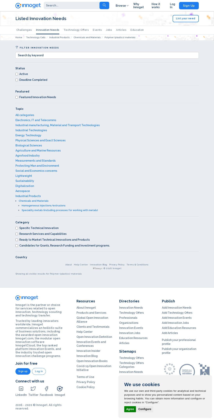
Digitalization (24, 186)
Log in (39, 371)
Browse (122, 5)
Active (21, 74)
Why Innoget (138, 6)
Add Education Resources (179, 327)
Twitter (33, 391)
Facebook (46, 391)
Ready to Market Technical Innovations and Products (52, 239)
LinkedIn (21, 391)
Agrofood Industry (27, 155)
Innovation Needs (47, 29)
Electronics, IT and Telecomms (35, 120)
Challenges (24, 29)
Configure (144, 409)
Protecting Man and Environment (37, 165)
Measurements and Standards (35, 160)
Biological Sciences (28, 145)
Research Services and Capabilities (41, 233)
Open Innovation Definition (94, 336)
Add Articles (170, 333)
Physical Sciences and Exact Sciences (40, 140)
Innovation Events (131, 327)
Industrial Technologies (31, 130)
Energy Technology (28, 135)
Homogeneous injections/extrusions (44, 205)
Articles (121, 29)
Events (97, 29)
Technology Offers (76, 29)
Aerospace (22, 191)
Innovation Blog (98, 264)
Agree (130, 409)
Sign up (23, 371)
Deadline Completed (31, 79)
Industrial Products (28, 196)
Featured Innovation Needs (35, 97)
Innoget (60, 391)
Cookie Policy (85, 387)
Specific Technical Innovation (37, 228)
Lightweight (23, 175)
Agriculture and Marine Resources (38, 150)
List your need (185, 18)
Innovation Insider (88, 350)
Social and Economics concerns (36, 170)
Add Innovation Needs (176, 307)
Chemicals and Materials (34, 200)
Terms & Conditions (138, 264)
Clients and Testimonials (92, 326)
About (68, 264)
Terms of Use (85, 377)
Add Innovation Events (177, 317)
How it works (156, 6)
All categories (24, 115)
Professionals (128, 317)
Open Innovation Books (91, 361)
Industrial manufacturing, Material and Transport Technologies (57, 125)
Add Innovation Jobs (175, 322)
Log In (172, 6)
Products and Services (91, 312)
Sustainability (24, 180)
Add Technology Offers (177, 312)
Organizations (128, 322)
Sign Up (189, 5)
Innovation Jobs (129, 333)
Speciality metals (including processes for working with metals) (60, 210)
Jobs (109, 29)
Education (137, 29)
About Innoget (86, 307)
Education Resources (133, 338)
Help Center (81, 264)
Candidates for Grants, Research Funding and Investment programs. (62, 245)
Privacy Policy (117, 264)
